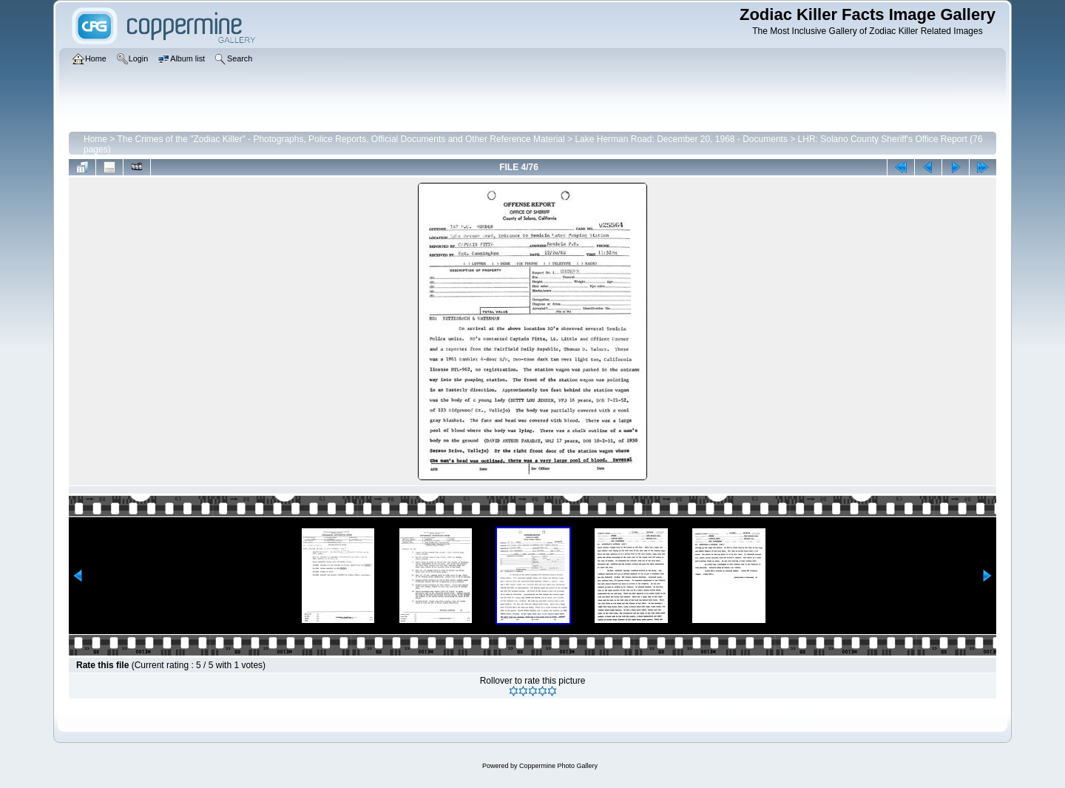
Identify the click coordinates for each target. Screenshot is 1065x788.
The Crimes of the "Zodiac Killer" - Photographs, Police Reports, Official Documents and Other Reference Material (340, 139)
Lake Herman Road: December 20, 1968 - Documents (681, 139)
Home (95, 139)
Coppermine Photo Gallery (558, 766)
